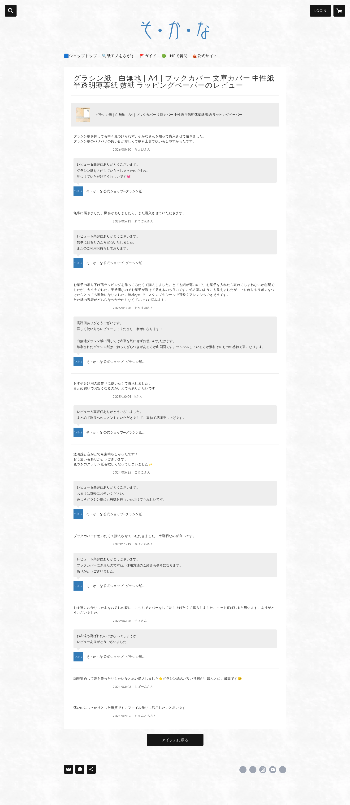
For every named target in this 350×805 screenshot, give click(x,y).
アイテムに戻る (175, 739)
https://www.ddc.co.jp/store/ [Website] (282, 769)
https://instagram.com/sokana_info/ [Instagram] (262, 769)
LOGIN (320, 11)
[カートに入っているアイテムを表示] (339, 11)
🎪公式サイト (204, 55)
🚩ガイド (148, 55)
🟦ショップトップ (80, 55)
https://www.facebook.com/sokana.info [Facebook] (242, 769)
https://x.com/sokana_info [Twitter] (252, 769)
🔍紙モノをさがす (118, 55)
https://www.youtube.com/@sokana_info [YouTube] (272, 769)
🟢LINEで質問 (174, 55)
